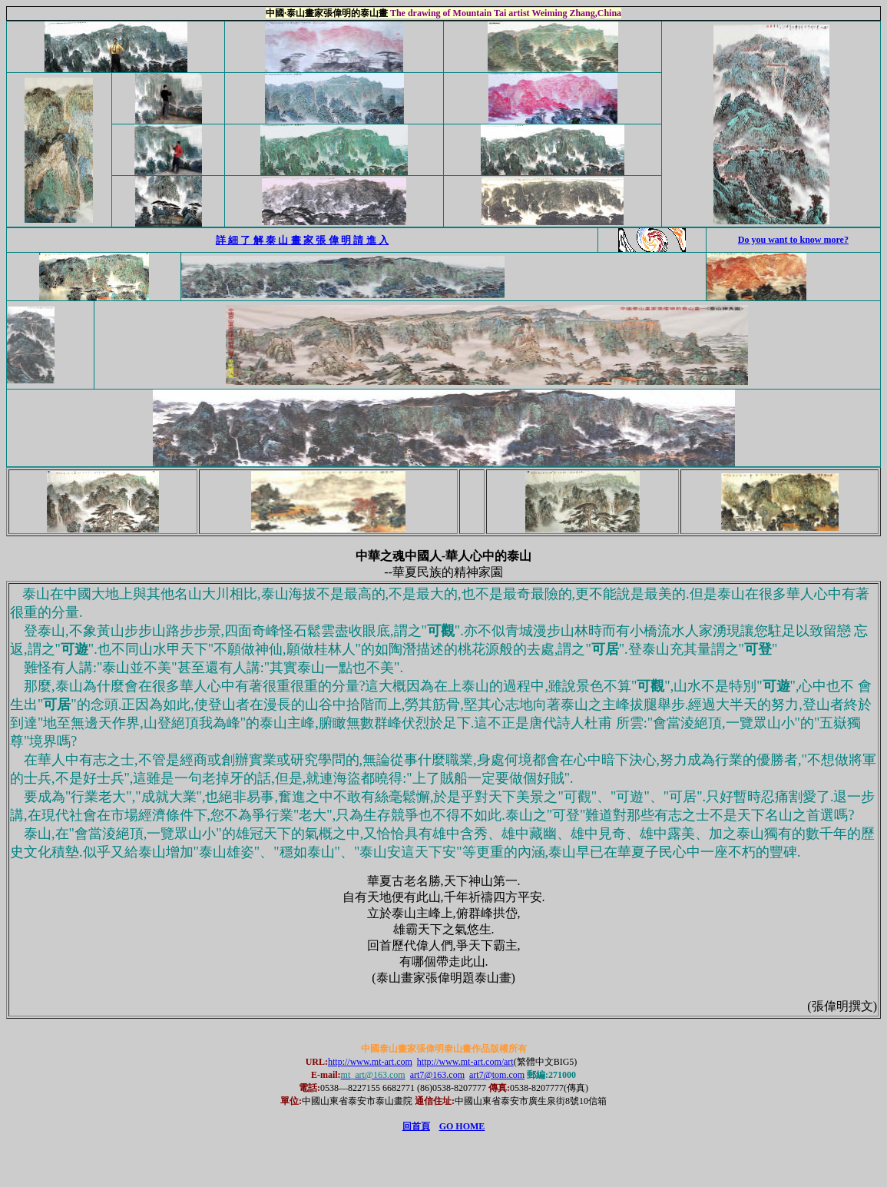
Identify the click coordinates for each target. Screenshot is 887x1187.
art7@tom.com (497, 1074)
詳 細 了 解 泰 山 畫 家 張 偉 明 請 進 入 (302, 240)
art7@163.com (437, 1074)
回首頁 (416, 1126)
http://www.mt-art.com (370, 1061)
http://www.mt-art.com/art (465, 1061)
